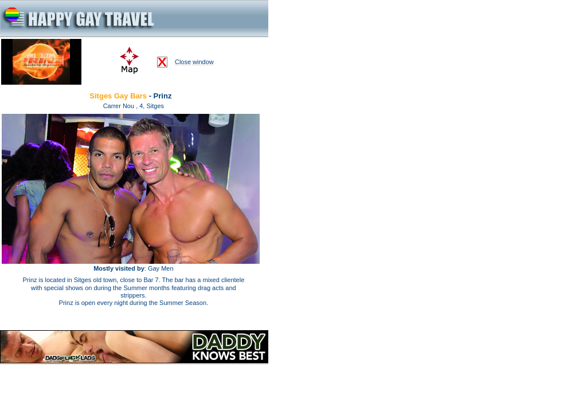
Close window (194, 61)
